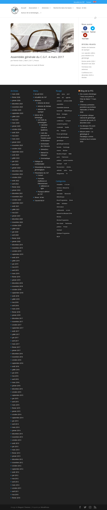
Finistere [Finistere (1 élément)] (63, 131)
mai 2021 (15, 213)
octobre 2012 (16, 466)
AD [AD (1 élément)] (63, 97)
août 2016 (15, 366)
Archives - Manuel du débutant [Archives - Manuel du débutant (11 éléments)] (63, 189)
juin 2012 (15, 475)
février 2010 (16, 498)
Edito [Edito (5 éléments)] (58, 203)
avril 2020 (15, 235)
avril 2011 (15, 491)
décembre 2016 (17, 354)
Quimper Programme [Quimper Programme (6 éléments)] (63, 233)
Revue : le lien (81, 8)
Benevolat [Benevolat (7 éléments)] (68, 194)
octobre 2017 (16, 325)
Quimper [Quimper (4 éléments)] (59, 164)
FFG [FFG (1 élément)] (58, 131)
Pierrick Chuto (18, 60)
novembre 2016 (17, 357)
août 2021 (15, 206)
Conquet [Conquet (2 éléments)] (68, 121)
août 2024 (15, 132)
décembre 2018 (17, 283)
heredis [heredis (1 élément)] (59, 147)
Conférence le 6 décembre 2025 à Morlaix (87, 75)
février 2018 (16, 312)
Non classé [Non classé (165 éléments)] (60, 223)
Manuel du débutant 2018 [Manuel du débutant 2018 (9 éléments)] (64, 213)
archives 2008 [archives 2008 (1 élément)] (68, 101)
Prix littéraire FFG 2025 (87, 126)
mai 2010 (15, 495)
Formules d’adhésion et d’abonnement (42, 180)
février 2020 (16, 238)
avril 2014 (15, 424)
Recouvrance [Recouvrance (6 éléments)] (60, 167)
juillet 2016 (15, 370)
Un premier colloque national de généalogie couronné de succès (87, 117)
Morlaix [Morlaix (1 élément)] (59, 217)
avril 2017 (15, 341)
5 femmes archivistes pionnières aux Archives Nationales (88, 107)
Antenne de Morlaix (44, 106)
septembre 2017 (17, 328)
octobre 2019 (16, 251)
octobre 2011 (16, 488)
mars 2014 (15, 427)
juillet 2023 (15, 158)
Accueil (23, 8)
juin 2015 (15, 398)
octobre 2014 (16, 414)
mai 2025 (15, 120)
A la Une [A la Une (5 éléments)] (67, 184)
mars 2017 (15, 344)
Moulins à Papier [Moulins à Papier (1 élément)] (62, 154)
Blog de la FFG (86, 91)
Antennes (45, 8)
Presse (36, 60)
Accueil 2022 (39, 94)
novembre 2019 (17, 248)
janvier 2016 (16, 386)
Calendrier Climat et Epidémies (44, 127)
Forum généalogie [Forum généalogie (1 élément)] (62, 134)
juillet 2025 (15, 116)
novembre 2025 (17, 107)
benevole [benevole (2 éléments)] (59, 111)
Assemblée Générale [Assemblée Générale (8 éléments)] (63, 107)
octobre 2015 (16, 392)
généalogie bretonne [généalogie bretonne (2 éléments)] (63, 144)
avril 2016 (15, 379)
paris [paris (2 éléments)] (58, 157)
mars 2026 (15, 94)
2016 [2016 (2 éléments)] (63, 94)
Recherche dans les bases (63, 8)
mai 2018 (15, 302)
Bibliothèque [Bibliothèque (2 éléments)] (68, 111)
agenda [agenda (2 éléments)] (68, 97)
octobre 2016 (16, 360)
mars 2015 (15, 405)
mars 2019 (15, 273)
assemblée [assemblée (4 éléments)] (60, 104)
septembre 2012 (17, 469)
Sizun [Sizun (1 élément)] (70, 170)
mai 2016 (15, 376)
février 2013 (16, 453)
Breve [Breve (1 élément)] (71, 200)
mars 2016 (15, 382)
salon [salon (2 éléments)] (65, 170)
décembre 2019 (17, 245)
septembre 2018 (17, 293)
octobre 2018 (16, 289)
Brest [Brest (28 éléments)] (58, 114)
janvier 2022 (16, 190)
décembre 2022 (17, 171)
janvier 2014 (16, 430)
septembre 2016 (17, 363)
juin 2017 (15, 338)
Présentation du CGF (42, 173)
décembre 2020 (17, 219)
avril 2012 (15, 482)
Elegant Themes (24, 507)
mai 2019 (15, 267)
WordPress (45, 507)
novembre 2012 (17, 462)
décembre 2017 (17, 318)
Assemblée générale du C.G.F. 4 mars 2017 (37, 57)
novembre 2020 (17, 222)
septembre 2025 (17, 113)
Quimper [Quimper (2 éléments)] (59, 230)
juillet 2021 (15, 209)
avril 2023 (15, 165)
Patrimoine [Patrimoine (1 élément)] (65, 157)
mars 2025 (15, 123)
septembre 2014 (17, 418)
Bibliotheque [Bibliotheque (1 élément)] (60, 197)
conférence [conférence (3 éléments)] (60, 121)
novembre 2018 (17, 286)
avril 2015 (15, 402)
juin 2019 (15, 264)
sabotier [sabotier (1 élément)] (59, 170)
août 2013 (15, 443)
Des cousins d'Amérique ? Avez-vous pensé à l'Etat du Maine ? (88, 96)
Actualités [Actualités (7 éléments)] (59, 184)
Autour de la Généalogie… (30, 13)
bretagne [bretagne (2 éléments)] (64, 114)
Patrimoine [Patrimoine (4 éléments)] (68, 223)
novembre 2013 (17, 437)
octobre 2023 (16, 149)
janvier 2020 (16, 241)
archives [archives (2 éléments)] (59, 101)
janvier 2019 (16, 280)
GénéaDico (44, 149)
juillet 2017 (15, 334)
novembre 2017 (17, 322)
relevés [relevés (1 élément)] (68, 167)
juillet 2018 (15, 299)
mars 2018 (15, 309)
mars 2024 (15, 139)
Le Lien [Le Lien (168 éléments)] (68, 210)
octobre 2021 (16, 200)
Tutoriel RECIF (39, 201)
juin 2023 (15, 161)
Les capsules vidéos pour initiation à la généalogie (88, 55)
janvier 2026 (16, 100)
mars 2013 (15, 450)
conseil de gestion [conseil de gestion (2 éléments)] (62, 124)
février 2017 (16, 347)
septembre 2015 (17, 395)
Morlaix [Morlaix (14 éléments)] (65, 150)
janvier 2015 (16, 411)
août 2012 (15, 472)
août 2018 (15, 296)
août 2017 (15, 331)
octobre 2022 (16, 177)
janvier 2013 (16, 456)
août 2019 (15, 257)
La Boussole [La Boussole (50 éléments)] (60, 210)
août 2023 (15, 155)
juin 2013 (15, 446)
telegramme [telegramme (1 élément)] (60, 173)
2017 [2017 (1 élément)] (68, 94)
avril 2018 (15, 305)
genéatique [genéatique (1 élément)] (60, 140)
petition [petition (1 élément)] (59, 160)
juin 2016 (15, 373)
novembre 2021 (17, 197)
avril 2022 (15, 184)
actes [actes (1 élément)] (58, 97)
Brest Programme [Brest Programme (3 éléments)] (62, 200)
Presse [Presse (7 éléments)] (65, 227)
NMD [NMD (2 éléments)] (70, 154)
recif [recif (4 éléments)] (65, 164)
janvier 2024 (16, 142)
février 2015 (16, 408)
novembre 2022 (17, 174)
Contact (88, 2)
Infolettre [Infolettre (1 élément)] (64, 203)
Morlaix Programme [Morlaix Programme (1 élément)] (63, 220)
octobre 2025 (16, 110)
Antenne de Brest (44, 103)
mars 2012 (15, 485)
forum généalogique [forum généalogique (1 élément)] (63, 137)
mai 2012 (15, 479)
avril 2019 (15, 270)
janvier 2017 (16, 350)
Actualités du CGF (79, 2)
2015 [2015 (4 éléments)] (58, 94)
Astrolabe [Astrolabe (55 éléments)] (60, 194)
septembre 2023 (17, 152)
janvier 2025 (16, 126)
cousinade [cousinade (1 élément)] (60, 127)
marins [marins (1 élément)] (59, 150)
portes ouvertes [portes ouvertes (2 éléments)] (68, 160)
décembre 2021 (17, 193)
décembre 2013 (17, 434)
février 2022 (16, 187)
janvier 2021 (16, 216)
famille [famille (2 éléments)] (67, 127)
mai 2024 (15, 136)
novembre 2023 (17, 145)
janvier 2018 (16, 315)
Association (33, 8)
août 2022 (15, 181)
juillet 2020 (15, 229)
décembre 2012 (17, 459)
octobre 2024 (16, 129)
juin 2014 (15, 421)
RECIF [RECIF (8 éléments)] (58, 237)
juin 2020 (15, 232)
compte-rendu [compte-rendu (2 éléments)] (61, 117)
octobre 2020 (16, 225)
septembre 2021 (17, 203)
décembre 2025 (17, 104)
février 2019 (16, 277)
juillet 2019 (15, 261)
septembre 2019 (17, 254)
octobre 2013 (16, 440)
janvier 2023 (16, 168)
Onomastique (45, 158)
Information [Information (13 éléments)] (60, 207)
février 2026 (16, 97)
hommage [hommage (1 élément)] (66, 147)
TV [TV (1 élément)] (67, 173)
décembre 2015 (17, 389)
